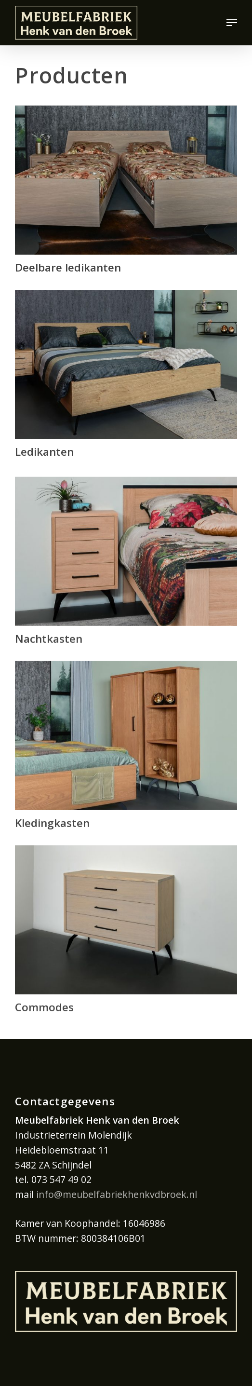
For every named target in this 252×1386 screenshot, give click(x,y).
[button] (231, 22)
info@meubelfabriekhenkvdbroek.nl (116, 1194)
